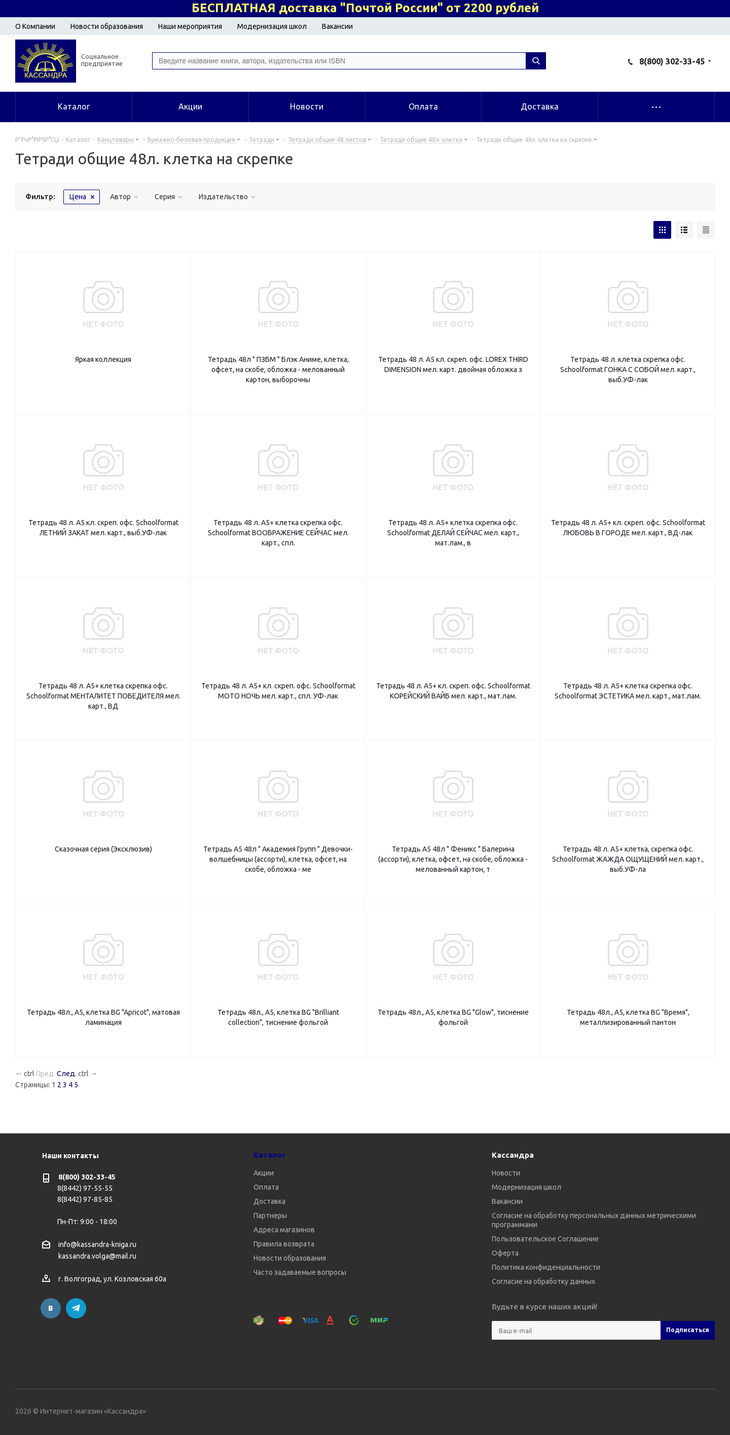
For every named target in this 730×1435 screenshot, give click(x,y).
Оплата (266, 1187)
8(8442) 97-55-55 (85, 1188)
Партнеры (270, 1215)
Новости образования (106, 26)
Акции (263, 1173)
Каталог (269, 1155)
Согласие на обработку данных (543, 1281)
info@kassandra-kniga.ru (97, 1244)
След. (67, 1074)
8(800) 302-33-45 (672, 61)
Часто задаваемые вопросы (299, 1272)
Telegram (76, 1308)
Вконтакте (51, 1308)
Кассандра (513, 1155)
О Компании (35, 26)
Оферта (505, 1253)
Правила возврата (283, 1244)
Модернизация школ (272, 26)
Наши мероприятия (190, 26)
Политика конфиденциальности (546, 1267)
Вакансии (337, 26)
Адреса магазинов (284, 1230)
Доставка (269, 1201)
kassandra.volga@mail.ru (97, 1257)
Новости (506, 1173)
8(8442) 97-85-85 (85, 1199)
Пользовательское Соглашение (545, 1239)
